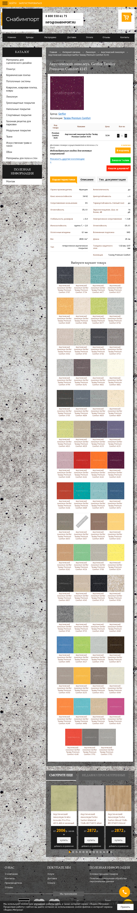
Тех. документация (112, 179)
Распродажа (50, 38)
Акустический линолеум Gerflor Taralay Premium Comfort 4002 (98, 372)
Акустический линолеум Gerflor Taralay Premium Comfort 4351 (98, 680)
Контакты (124, 38)
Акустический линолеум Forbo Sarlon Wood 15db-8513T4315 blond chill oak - (118, 818)
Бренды (30, 38)
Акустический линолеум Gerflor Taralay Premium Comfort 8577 (98, 310)
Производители (13, 882)
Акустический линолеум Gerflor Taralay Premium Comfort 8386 (81, 310)
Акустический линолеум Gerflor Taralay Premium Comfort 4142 (98, 465)
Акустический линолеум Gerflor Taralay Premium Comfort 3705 (64, 403)
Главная (53, 52)
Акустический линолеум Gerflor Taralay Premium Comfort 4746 (98, 341)
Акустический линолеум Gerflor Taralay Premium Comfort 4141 (81, 465)
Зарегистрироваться (30, 3)
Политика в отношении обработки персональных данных (108, 880)
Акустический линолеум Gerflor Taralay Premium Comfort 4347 (98, 711)
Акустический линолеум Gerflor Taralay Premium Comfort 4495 (64, 649)
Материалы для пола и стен (21, 158)
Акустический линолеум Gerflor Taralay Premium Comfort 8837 (64, 588)
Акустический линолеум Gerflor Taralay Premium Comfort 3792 (106, 742)
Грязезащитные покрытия (20, 103)
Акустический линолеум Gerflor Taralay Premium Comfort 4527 (81, 649)
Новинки (12, 38)
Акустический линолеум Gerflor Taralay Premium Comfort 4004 (81, 403)
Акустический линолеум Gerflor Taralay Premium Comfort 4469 (81, 495)
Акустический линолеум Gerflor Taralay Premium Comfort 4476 (115, 495)
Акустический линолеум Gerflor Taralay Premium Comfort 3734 (81, 280)
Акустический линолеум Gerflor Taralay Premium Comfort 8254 (115, 557)
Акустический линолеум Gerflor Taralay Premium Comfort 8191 (81, 372)
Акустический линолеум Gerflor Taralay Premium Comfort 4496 (81, 711)
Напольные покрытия (18, 109)
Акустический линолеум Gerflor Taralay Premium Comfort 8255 (81, 680)
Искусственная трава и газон (18, 144)
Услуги (50, 874)
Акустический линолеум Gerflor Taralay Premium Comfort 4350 (64, 680)
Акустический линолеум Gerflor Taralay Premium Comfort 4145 (115, 465)
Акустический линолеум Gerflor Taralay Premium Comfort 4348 (98, 618)
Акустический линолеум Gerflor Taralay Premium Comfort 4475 (98, 495)
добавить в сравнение (64, 846)
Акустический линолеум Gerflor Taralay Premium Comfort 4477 (98, 280)
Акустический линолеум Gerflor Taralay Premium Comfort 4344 (115, 680)
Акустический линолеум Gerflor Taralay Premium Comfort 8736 (115, 310)
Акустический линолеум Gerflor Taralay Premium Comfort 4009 (115, 403)
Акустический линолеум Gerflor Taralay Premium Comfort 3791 (90, 742)
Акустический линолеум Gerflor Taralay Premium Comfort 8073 (115, 649)
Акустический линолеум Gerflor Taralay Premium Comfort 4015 (64, 434)
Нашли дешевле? (118, 168)
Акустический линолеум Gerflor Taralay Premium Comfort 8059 (98, 526)
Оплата (89, 38)
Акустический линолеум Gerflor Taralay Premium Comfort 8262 (64, 557)
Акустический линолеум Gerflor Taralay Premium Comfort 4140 (64, 465)
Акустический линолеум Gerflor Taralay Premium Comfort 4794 (64, 372)
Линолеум (91, 52)
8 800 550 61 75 (56, 16)
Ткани (9, 137)
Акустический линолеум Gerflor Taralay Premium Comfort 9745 (64, 618)
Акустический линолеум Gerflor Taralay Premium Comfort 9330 (115, 588)
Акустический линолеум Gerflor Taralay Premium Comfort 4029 (81, 434)
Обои (9, 152)
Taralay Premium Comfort (77, 118)
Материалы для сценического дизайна (18, 61)
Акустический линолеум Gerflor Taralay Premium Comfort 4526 (81, 557)
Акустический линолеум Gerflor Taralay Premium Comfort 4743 (81, 341)
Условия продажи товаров (104, 874)
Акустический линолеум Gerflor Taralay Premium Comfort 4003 (98, 403)
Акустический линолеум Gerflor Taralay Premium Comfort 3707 (64, 280)
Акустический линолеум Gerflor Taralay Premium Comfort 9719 (98, 588)
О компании (11, 874)
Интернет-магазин (71, 52)
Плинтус (10, 69)
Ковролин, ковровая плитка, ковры (21, 89)
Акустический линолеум (112, 52)
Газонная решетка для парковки (18, 123)
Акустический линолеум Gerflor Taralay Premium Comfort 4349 (115, 618)
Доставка (71, 38)
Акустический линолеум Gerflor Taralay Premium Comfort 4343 (81, 588)
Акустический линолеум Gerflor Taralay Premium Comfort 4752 (115, 341)
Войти (13, 3)
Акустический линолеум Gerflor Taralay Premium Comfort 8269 (64, 310)
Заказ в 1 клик (120, 160)
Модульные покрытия (18, 131)
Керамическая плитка (18, 75)
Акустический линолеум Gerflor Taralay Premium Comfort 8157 (115, 280)
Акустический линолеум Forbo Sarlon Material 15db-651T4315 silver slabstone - (91, 818)
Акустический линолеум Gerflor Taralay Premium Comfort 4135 (115, 434)
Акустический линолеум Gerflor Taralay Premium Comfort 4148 (73, 742)
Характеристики (63, 179)
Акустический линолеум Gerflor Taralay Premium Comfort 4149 (64, 711)
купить (64, 840)
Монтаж (10, 182)
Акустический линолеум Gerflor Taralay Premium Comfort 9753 (81, 618)
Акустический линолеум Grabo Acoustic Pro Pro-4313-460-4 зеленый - (63, 818)
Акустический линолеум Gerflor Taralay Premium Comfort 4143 (115, 711)
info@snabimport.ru (60, 22)
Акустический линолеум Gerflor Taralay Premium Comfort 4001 (115, 372)
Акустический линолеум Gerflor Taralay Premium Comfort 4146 (64, 495)
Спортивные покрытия (18, 115)
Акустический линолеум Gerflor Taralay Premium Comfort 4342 (64, 341)
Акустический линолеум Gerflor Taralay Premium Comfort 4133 (98, 434)
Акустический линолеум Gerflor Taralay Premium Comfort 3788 (98, 557)
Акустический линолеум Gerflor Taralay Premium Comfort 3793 (98, 649)
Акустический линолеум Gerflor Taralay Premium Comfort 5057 (81, 526)
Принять (125, 907)
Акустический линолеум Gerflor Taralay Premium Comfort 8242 (115, 526)
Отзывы (106, 38)
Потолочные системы (18, 81)
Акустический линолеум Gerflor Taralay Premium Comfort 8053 (64, 526)
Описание (86, 179)
